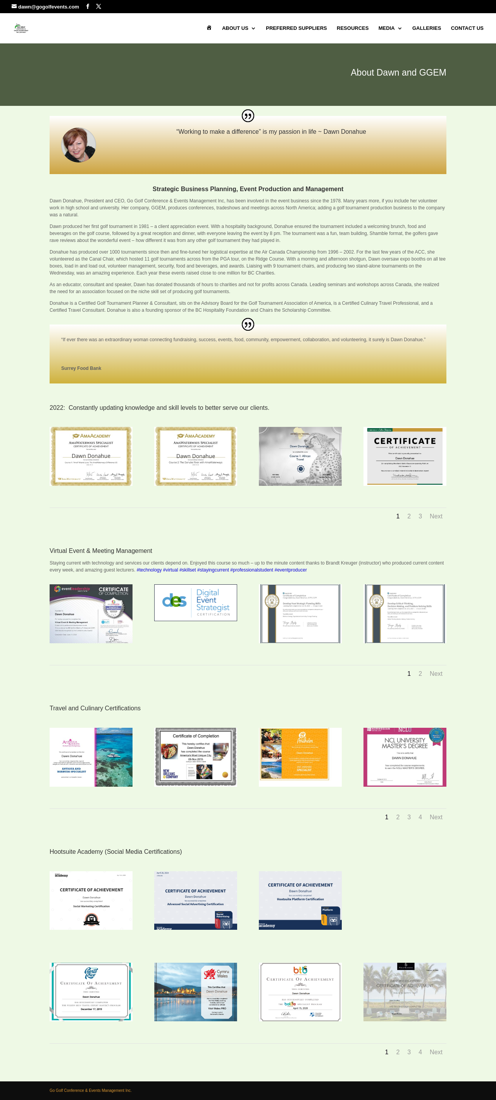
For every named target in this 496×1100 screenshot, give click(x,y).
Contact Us (467, 28)
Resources (353, 28)
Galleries (426, 28)
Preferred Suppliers (296, 28)
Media (387, 28)
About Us (235, 28)
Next (436, 516)
